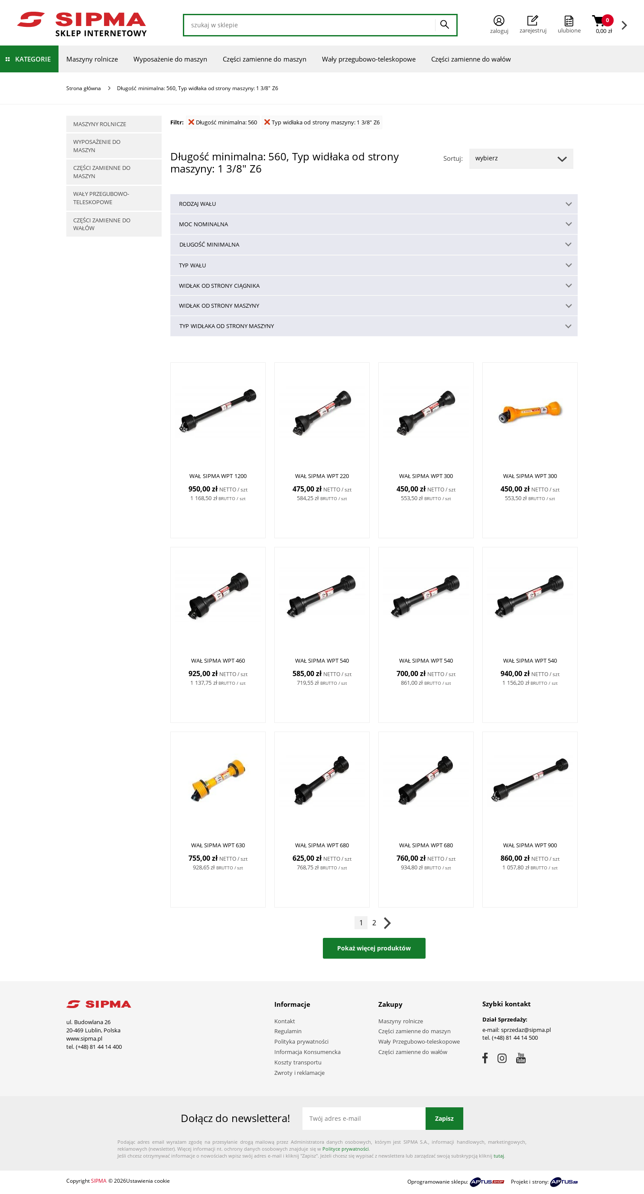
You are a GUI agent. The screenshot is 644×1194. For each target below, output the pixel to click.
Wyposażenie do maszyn (170, 59)
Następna (387, 922)
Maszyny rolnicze (92, 59)
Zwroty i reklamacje (299, 1073)
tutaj (499, 1155)
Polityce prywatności (345, 1148)
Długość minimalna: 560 (223, 122)
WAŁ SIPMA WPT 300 (426, 476)
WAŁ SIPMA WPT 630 (218, 845)
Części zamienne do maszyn (264, 59)
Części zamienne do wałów (471, 59)
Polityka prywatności (301, 1041)
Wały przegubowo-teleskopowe (369, 59)
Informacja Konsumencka (307, 1052)
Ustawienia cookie (148, 1180)
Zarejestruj (533, 24)
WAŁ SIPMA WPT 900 (530, 845)
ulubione (569, 30)
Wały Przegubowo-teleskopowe (419, 1041)
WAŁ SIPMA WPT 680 (322, 845)
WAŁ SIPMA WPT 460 (218, 661)
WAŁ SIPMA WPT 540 (322, 661)
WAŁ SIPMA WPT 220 (322, 476)
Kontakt (284, 1021)
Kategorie (33, 59)
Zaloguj (499, 25)
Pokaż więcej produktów (374, 948)
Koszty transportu (298, 1062)
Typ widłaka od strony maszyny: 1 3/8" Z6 (321, 122)
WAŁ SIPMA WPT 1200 (218, 476)
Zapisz (444, 1118)
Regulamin (288, 1031)
